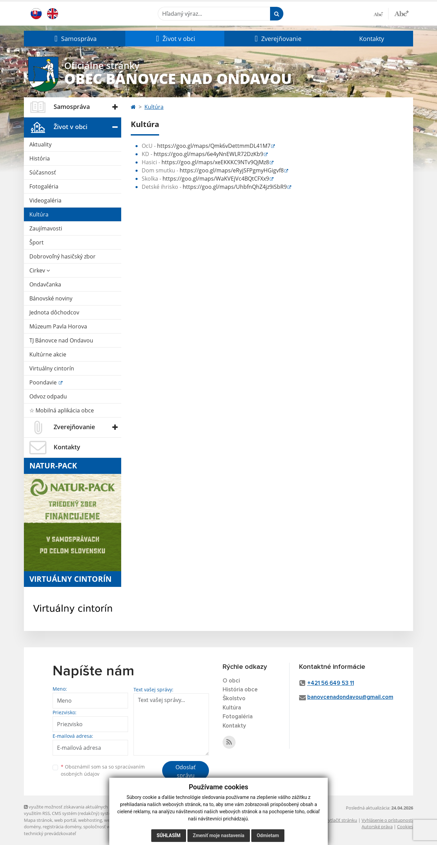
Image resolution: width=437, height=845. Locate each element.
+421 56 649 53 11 (330, 683)
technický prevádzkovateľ (50, 833)
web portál (65, 820)
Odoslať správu (185, 771)
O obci (231, 681)
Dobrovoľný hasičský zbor (62, 256)
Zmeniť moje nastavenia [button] (218, 835)
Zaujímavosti (45, 228)
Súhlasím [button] (169, 835)
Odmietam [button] (268, 835)
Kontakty (371, 38)
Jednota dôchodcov (54, 312)
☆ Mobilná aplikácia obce (61, 410)
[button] (74, 38)
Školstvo (234, 699)
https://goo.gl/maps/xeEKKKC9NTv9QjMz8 (215, 162)
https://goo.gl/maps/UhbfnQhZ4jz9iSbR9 (235, 187)
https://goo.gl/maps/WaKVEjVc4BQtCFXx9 (216, 178)
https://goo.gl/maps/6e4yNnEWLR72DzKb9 (208, 154)
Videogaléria (45, 200)
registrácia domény (62, 826)
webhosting (90, 820)
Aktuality (40, 144)
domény (32, 826)
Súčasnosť (42, 172)
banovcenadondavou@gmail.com (350, 697)
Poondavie (43, 382)
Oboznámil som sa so (103, 770)
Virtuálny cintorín (51, 368)
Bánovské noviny (50, 298)
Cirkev (39, 270)
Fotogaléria (43, 186)
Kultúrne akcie (47, 354)
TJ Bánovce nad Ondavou (61, 340)
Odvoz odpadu (48, 396)
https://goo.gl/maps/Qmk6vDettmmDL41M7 (213, 146)
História (39, 158)
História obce (240, 690)
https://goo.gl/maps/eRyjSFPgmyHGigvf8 (232, 170)
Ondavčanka (45, 284)
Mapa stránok (38, 820)
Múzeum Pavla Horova (58, 326)
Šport (36, 242)
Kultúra (38, 214)
